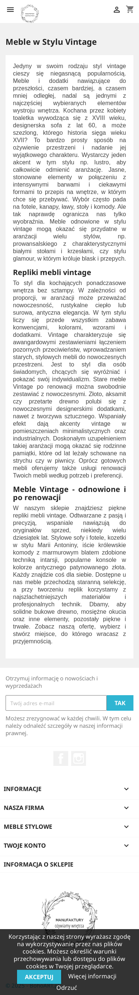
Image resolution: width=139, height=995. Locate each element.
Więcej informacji (92, 976)
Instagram (78, 758)
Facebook (60, 758)
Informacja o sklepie (38, 864)
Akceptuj (39, 977)
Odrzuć (66, 988)
